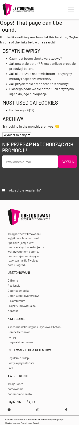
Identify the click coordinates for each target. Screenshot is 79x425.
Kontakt (13, 311)
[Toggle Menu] (71, 10)
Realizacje (14, 285)
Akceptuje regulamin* (25, 190)
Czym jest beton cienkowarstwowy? (35, 58)
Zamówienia (15, 389)
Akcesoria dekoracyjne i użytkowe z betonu (35, 327)
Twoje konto (15, 384)
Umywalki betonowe (20, 342)
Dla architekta (16, 300)
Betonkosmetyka (18, 290)
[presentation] (34, 179)
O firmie (13, 280)
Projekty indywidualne (22, 306)
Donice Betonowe (19, 332)
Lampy (12, 337)
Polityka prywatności (21, 363)
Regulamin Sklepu (19, 358)
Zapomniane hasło (20, 394)
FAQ (10, 368)
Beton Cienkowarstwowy (23, 295)
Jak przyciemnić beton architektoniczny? (39, 84)
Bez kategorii (19, 110)
